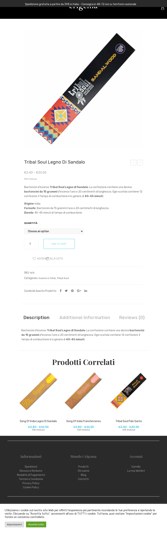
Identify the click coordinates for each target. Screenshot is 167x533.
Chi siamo (83, 470)
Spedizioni (31, 466)
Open (5, 8)
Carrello (136, 466)
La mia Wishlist (136, 470)
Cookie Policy (31, 487)
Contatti (83, 479)
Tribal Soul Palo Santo (129, 421)
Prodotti (83, 466)
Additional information (84, 317)
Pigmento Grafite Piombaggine (140, 163)
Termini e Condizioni (31, 479)
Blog (83, 475)
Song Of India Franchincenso (83, 421)
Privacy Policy (31, 483)
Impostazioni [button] (14, 524)
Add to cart (59, 244)
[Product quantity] (31, 244)
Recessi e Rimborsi (31, 470)
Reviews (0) (132, 317)
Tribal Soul (63, 278)
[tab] (36, 317)
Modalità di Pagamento (31, 475)
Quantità (30, 223)
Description (36, 317)
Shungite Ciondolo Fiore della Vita (133, 163)
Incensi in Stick (47, 278)
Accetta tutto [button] (36, 524)
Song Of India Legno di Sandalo (38, 421)
